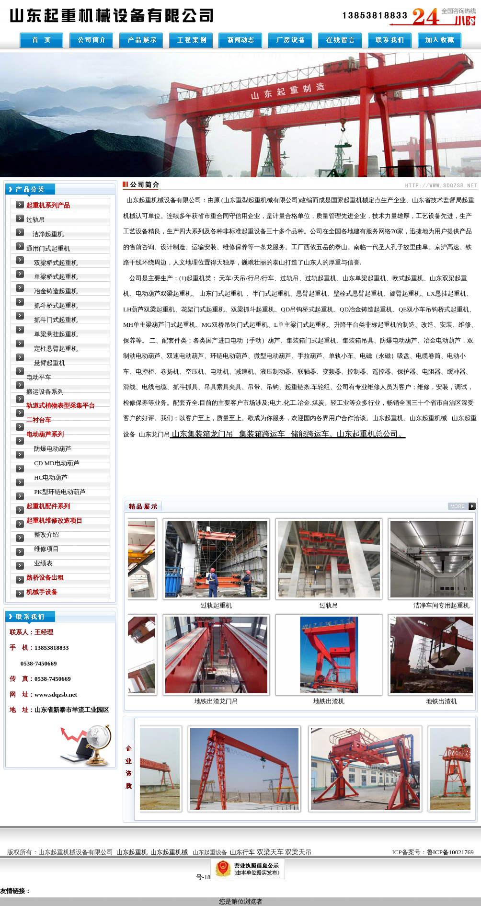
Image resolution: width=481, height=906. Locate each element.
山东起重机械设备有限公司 (75, 852)
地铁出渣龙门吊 (223, 701)
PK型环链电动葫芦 (60, 491)
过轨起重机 (223, 605)
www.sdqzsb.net (55, 694)
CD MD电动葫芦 (56, 463)
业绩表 (43, 563)
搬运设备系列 (45, 391)
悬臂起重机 (49, 363)
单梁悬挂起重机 (56, 334)
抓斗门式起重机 (56, 319)
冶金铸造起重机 (56, 291)
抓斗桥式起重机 (56, 305)
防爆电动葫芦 (52, 448)
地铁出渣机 (335, 701)
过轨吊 (35, 219)
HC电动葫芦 (51, 477)
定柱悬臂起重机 (56, 348)
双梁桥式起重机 (56, 262)
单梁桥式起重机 (56, 276)
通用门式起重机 (48, 248)
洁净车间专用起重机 (448, 605)
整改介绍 (46, 534)
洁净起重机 (48, 234)
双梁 (284, 852)
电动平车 (38, 377)
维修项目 (46, 548)
